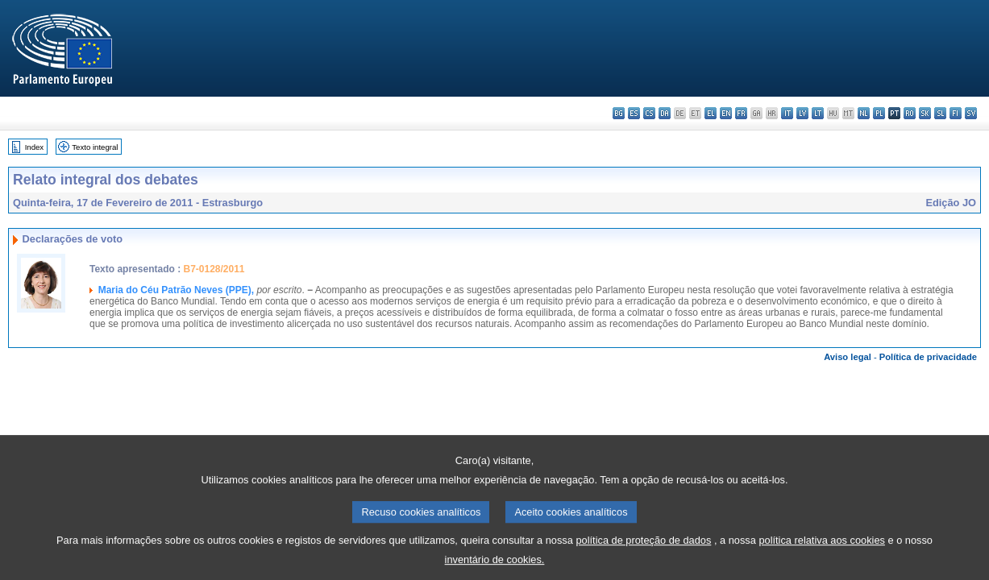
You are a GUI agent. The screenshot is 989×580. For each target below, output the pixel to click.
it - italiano (787, 113)
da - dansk (665, 113)
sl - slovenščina (940, 113)
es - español (634, 113)
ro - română (910, 113)
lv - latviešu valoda (802, 113)
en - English (726, 113)
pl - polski (879, 113)
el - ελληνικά (710, 113)
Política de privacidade (928, 357)
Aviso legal (847, 357)
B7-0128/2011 (213, 269)
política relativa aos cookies (821, 553)
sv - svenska (971, 113)
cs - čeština (649, 113)
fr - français (741, 113)
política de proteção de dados (643, 553)
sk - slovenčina (925, 113)
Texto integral (95, 147)
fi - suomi (956, 113)
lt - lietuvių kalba (818, 113)
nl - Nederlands (864, 113)
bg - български (619, 113)
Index (34, 147)
